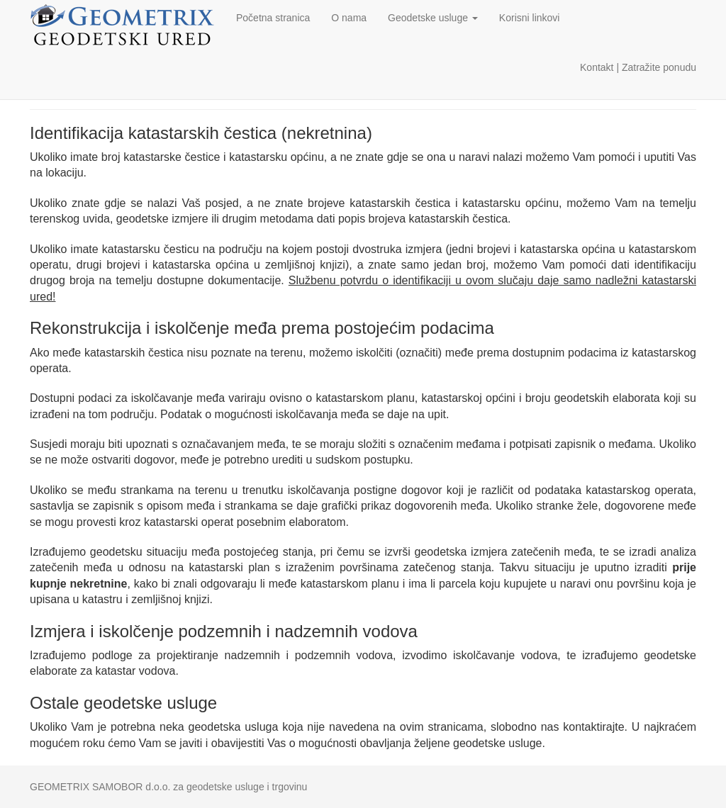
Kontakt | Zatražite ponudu (638, 67)
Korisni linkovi (529, 17)
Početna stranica (273, 17)
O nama (349, 17)
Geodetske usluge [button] (433, 17)
